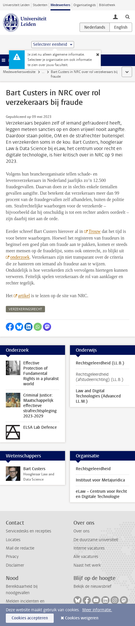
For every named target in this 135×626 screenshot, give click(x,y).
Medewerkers (60, 5)
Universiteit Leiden (16, 5)
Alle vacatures (85, 556)
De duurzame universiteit (95, 540)
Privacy (12, 556)
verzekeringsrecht (25, 309)
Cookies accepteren (30, 618)
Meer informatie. (97, 610)
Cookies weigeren (81, 618)
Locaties (13, 540)
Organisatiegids (84, 5)
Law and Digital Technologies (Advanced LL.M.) (98, 396)
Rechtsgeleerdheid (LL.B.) (100, 363)
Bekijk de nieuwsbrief (92, 586)
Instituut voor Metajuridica (100, 480)
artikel (24, 295)
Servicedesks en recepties (28, 531)
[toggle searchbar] (127, 16)
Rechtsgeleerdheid (93, 469)
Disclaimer (15, 565)
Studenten (40, 5)
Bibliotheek (107, 5)
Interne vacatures (89, 548)
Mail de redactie (20, 548)
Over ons (81, 531)
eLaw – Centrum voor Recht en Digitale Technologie (101, 494)
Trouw (94, 231)
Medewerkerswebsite (19, 72)
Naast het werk (87, 565)
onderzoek (20, 257)
